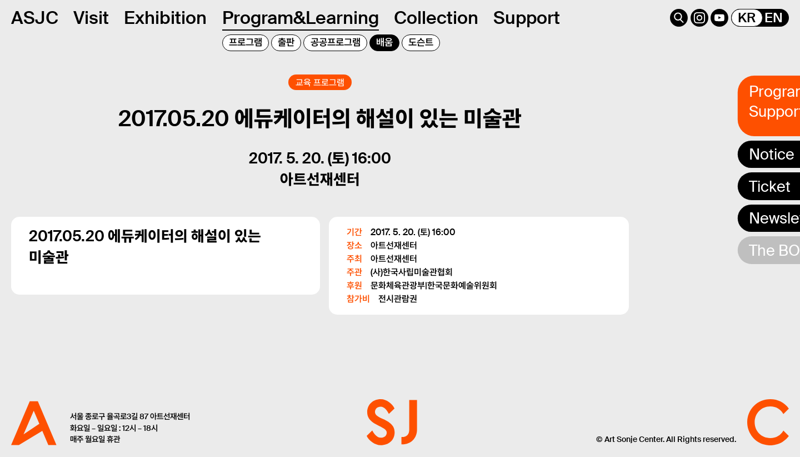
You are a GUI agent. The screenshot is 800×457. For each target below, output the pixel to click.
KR (747, 18)
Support (526, 17)
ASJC (34, 17)
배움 (384, 42)
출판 (286, 42)
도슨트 (420, 42)
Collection (436, 17)
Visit (91, 17)
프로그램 (245, 42)
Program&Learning (300, 17)
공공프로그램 (336, 42)
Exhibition (165, 17)
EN (773, 18)
